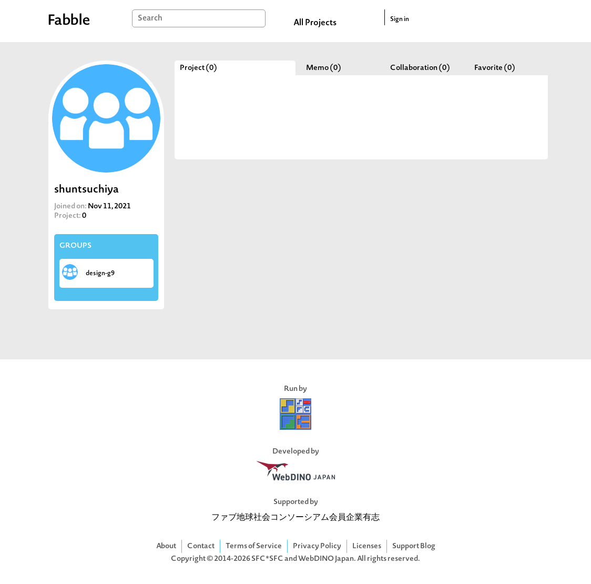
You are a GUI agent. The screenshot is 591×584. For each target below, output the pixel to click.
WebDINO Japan (326, 559)
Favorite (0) (494, 68)
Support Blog (413, 546)
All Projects (315, 23)
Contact (201, 546)
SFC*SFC (267, 559)
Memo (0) (323, 68)
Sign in (399, 19)
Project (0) (198, 68)
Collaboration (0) (420, 68)
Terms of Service (254, 546)
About (166, 546)
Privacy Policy (317, 546)
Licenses (366, 546)
